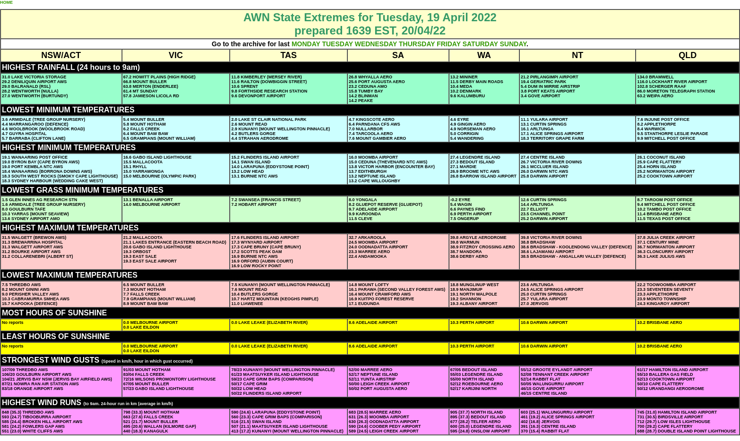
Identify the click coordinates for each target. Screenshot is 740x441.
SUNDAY (513, 44)
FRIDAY (449, 44)
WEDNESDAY (376, 44)
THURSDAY (417, 44)
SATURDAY (480, 44)
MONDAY (306, 44)
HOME (6, 2)
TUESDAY (337, 44)
